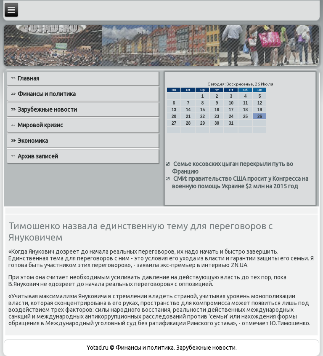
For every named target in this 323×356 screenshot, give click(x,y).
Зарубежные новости (47, 109)
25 (245, 116)
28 (188, 123)
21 (188, 116)
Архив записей (38, 156)
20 (174, 116)
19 (259, 109)
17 (231, 109)
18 (245, 109)
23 (216, 116)
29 (202, 123)
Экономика (33, 140)
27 (174, 123)
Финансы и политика (47, 94)
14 (188, 109)
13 (174, 109)
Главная (28, 78)
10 (231, 103)
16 (216, 109)
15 (202, 109)
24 (231, 116)
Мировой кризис (40, 125)
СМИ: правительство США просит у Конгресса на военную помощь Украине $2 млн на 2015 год (240, 182)
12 (259, 103)
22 (202, 116)
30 (216, 123)
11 (245, 103)
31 (231, 123)
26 (259, 116)
